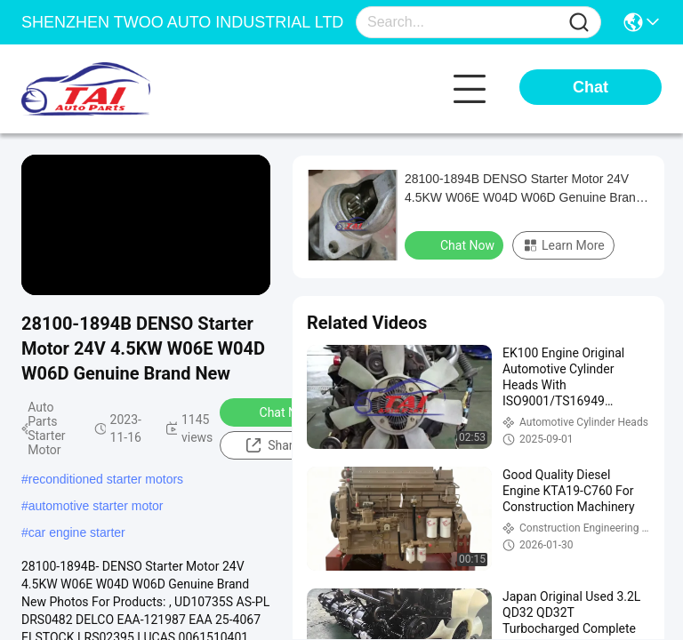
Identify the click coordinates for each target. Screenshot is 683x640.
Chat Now (275, 411)
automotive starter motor (96, 506)
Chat (590, 87)
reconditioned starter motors (105, 479)
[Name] (579, 23)
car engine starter (76, 532)
